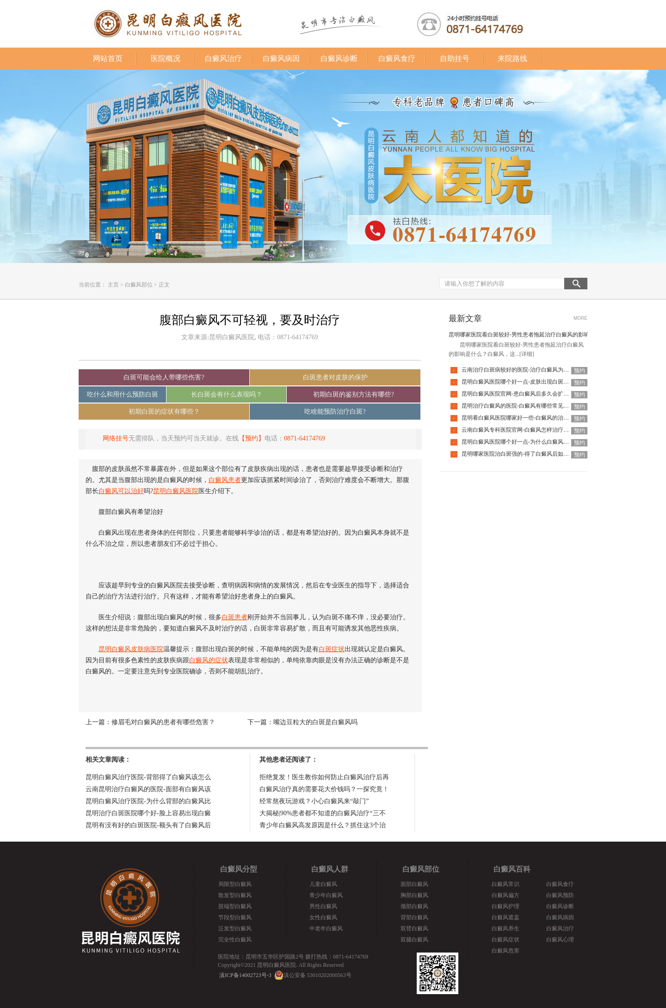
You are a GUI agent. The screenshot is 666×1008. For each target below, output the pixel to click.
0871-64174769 (304, 438)
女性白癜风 (323, 917)
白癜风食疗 (396, 58)
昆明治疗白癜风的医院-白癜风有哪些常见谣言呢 (521, 406)
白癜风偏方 (505, 895)
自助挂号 (454, 58)
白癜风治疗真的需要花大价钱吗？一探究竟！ (324, 789)
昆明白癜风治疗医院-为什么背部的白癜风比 (148, 801)
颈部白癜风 (414, 906)
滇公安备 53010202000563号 (318, 975)
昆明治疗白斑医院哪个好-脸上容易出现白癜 (148, 813)
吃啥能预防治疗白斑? (334, 411)
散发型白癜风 (235, 895)
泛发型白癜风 (235, 928)
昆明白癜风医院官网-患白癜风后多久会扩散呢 (518, 394)
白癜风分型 (238, 869)
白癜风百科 (511, 869)
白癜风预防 (560, 895)
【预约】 (252, 438)
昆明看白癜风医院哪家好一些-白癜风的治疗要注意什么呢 (532, 418)
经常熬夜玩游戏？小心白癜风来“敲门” (314, 801)
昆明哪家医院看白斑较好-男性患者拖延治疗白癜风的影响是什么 (527, 334)
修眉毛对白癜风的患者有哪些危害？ (163, 722)
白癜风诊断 (339, 58)
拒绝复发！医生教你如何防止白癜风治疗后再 (324, 777)
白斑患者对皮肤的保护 (335, 377)
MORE (580, 318)
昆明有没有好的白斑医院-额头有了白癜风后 (148, 825)
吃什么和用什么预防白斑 (122, 394)
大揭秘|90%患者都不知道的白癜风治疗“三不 (322, 813)
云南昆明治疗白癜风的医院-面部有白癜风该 (148, 789)
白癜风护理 (505, 906)
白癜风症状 (505, 939)
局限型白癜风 (235, 884)
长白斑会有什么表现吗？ (226, 394)
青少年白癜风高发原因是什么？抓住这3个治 (322, 825)
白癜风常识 (505, 884)
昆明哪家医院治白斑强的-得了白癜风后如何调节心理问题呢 (535, 454)
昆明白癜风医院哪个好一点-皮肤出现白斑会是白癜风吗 (529, 382)
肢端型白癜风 (235, 906)
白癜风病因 (281, 58)
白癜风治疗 (223, 58)
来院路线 (512, 58)
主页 (113, 284)
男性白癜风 (323, 906)
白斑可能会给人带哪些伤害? (163, 377)
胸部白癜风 (414, 895)
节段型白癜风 (235, 917)
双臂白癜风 (414, 928)
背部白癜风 (414, 917)
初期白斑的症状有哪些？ (164, 411)
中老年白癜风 (326, 928)
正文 (164, 284)
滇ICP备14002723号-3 (245, 975)
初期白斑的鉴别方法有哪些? (353, 394)
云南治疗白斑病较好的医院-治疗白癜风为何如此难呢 (526, 370)
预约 (579, 370)
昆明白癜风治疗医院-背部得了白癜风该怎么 (148, 777)
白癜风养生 (505, 928)
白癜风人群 (329, 869)
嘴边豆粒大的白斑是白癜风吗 (315, 722)
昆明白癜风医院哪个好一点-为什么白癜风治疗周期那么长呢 (535, 442)
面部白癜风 (414, 884)
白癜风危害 (505, 950)
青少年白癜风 (326, 895)
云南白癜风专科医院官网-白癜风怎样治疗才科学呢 (524, 430)
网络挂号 (116, 438)
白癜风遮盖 (505, 917)
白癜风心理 (560, 939)
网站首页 (108, 58)
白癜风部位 (139, 284)
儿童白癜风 (323, 884)
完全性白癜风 (235, 939)
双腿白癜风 (414, 939)
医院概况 (165, 58)
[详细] (526, 354)
